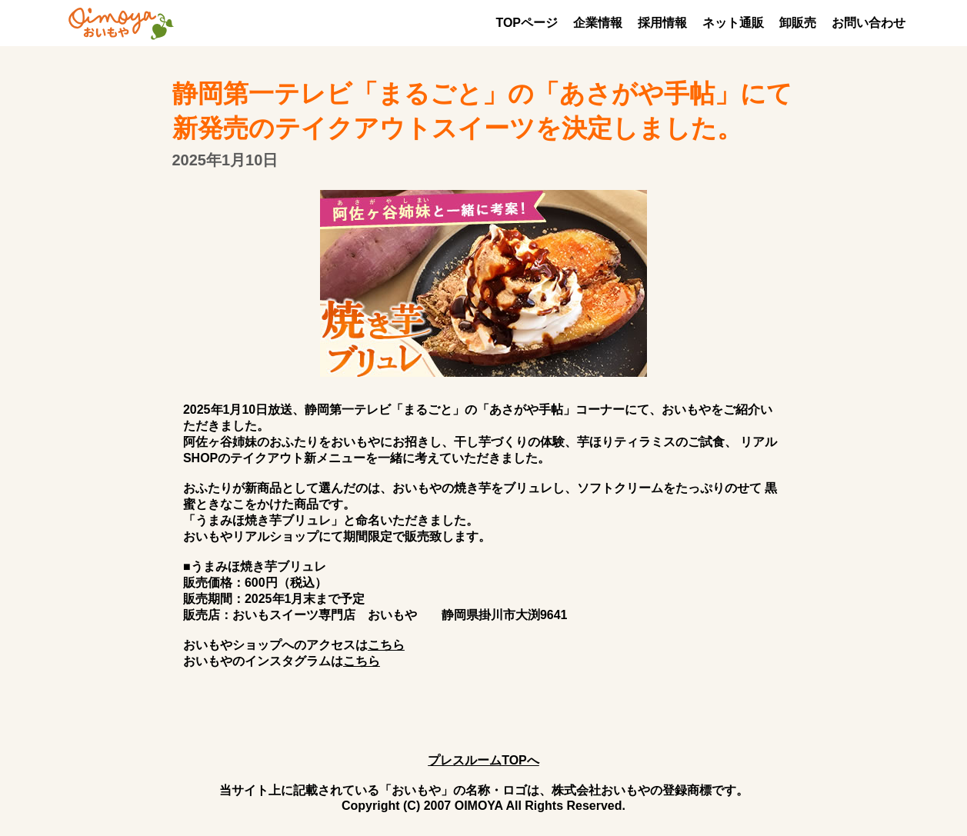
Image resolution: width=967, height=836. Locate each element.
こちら (386, 644)
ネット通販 (733, 22)
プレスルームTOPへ (483, 760)
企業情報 (597, 22)
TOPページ (526, 22)
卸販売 (797, 22)
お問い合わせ (868, 22)
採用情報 (662, 22)
